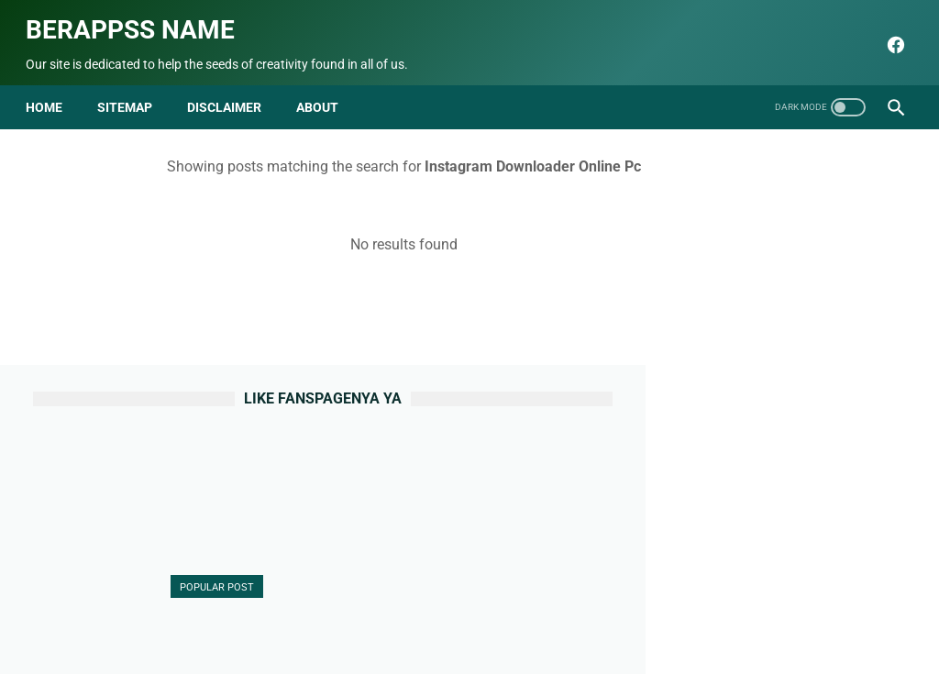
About (279, 616)
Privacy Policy (484, 616)
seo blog (377, 645)
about (325, 90)
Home (51, 90)
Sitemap (132, 90)
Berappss (662, 645)
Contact (338, 616)
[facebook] (886, 34)
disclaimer (231, 90)
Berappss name (137, 19)
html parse (714, 616)
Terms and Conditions (604, 616)
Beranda (219, 616)
